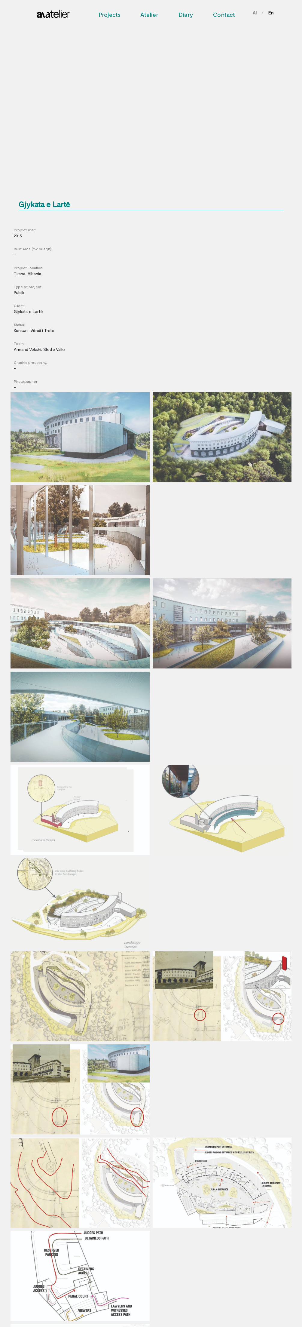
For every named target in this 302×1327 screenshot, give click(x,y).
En (270, 12)
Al (255, 12)
